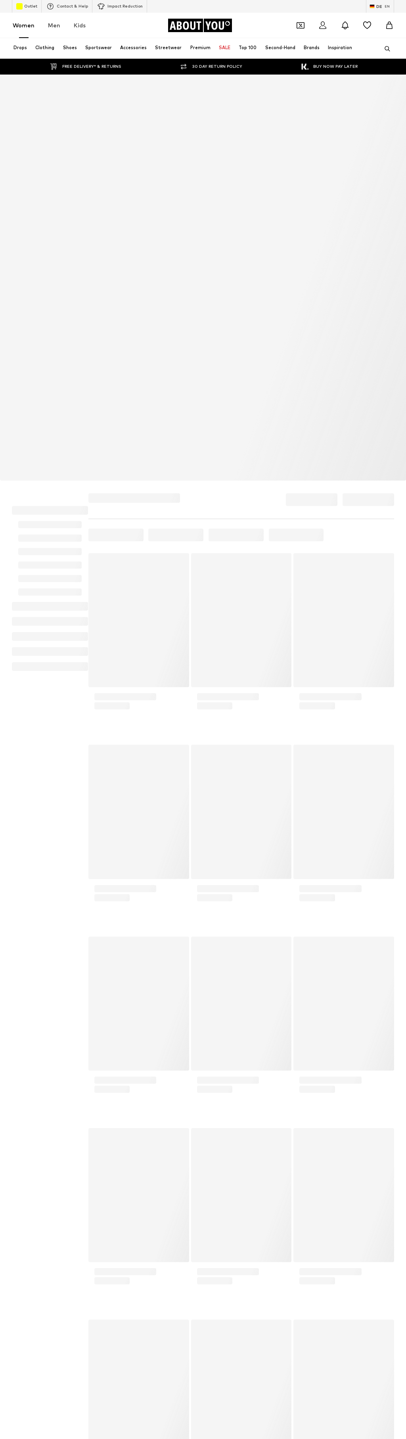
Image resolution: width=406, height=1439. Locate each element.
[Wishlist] (367, 25)
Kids (80, 25)
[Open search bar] (384, 48)
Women (23, 25)
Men (54, 25)
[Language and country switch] (380, 6)
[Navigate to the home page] (200, 25)
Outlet (26, 6)
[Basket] (389, 25)
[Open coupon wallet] (300, 25)
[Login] (322, 25)
